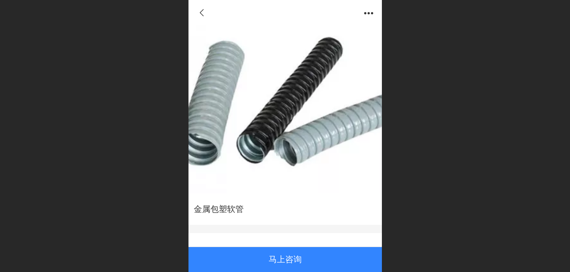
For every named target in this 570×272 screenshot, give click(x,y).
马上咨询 (285, 259)
